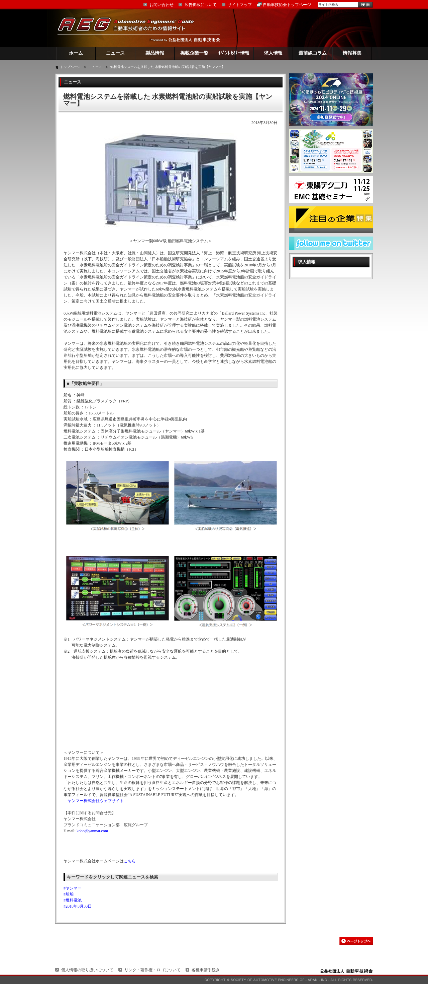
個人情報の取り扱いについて (87, 970)
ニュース (115, 53)
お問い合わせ (161, 4)
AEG (130, 28)
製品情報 (154, 53)
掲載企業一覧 (194, 53)
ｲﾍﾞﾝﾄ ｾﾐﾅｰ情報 (234, 53)
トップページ (70, 67)
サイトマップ (240, 4)
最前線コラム (313, 53)
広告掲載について (201, 4)
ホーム (76, 53)
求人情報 (273, 53)
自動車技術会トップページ (287, 4)
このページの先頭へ (356, 941)
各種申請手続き (206, 970)
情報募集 (352, 53)
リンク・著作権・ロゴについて (152, 970)
